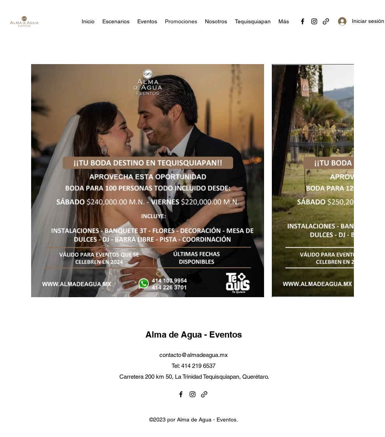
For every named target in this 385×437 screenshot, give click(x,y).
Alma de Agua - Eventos (193, 334)
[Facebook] (302, 21)
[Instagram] (314, 21)
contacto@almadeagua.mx (193, 355)
